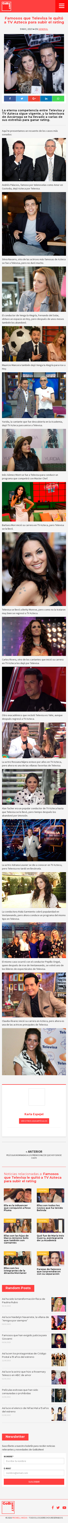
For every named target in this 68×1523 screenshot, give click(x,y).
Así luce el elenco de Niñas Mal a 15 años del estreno (34, 1413)
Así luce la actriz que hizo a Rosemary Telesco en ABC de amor (34, 1377)
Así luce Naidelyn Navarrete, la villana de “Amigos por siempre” (34, 1322)
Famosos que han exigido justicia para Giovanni (34, 1341)
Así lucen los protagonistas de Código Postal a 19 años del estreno (34, 1359)
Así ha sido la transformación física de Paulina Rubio (34, 1304)
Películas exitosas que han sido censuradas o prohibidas (34, 1395)
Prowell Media (19, 1517)
